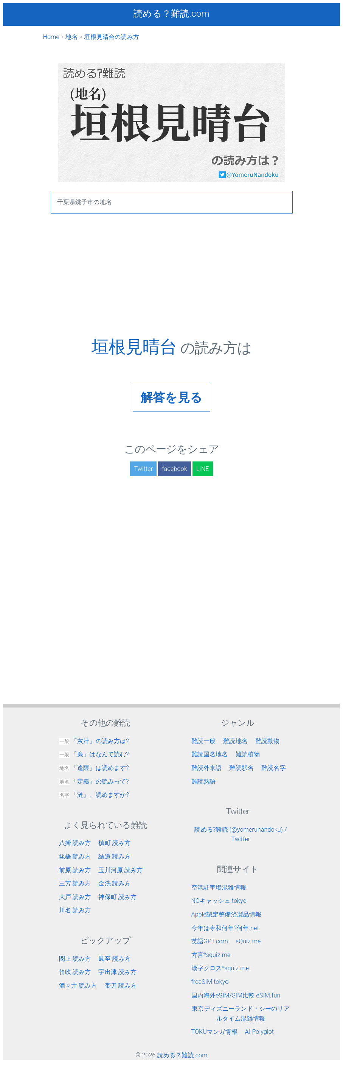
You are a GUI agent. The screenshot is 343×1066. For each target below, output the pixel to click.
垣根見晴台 (136, 347)
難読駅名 (241, 767)
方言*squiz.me (211, 954)
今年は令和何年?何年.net (225, 928)
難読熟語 (203, 781)
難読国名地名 (209, 754)
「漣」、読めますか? (94, 794)
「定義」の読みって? (94, 781)
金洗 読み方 (114, 883)
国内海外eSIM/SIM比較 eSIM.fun (236, 995)
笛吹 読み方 (75, 972)
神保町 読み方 (117, 897)
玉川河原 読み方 (120, 870)
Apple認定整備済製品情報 (226, 914)
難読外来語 (206, 767)
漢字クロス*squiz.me (220, 968)
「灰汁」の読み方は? (94, 741)
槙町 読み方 (114, 842)
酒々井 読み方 (78, 985)
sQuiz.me (248, 941)
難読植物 (248, 754)
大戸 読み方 (75, 897)
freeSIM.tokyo (210, 981)
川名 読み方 (75, 910)
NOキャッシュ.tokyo (219, 900)
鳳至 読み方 (114, 958)
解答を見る (171, 397)
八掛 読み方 (75, 842)
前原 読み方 (75, 870)
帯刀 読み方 (121, 985)
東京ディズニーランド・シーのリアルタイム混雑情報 (241, 1013)
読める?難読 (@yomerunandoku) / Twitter (240, 834)
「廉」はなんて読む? (94, 754)
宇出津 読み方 (117, 972)
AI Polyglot (259, 1031)
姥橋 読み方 (75, 856)
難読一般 (203, 741)
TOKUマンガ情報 (214, 1031)
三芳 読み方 (75, 883)
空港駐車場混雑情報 (218, 887)
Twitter (143, 468)
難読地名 (235, 741)
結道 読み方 (114, 856)
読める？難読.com (171, 13)
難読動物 (267, 741)
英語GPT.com (209, 941)
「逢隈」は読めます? (94, 767)
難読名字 (273, 767)
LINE (202, 468)
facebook (174, 468)
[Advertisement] (171, 284)
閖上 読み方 (75, 958)
